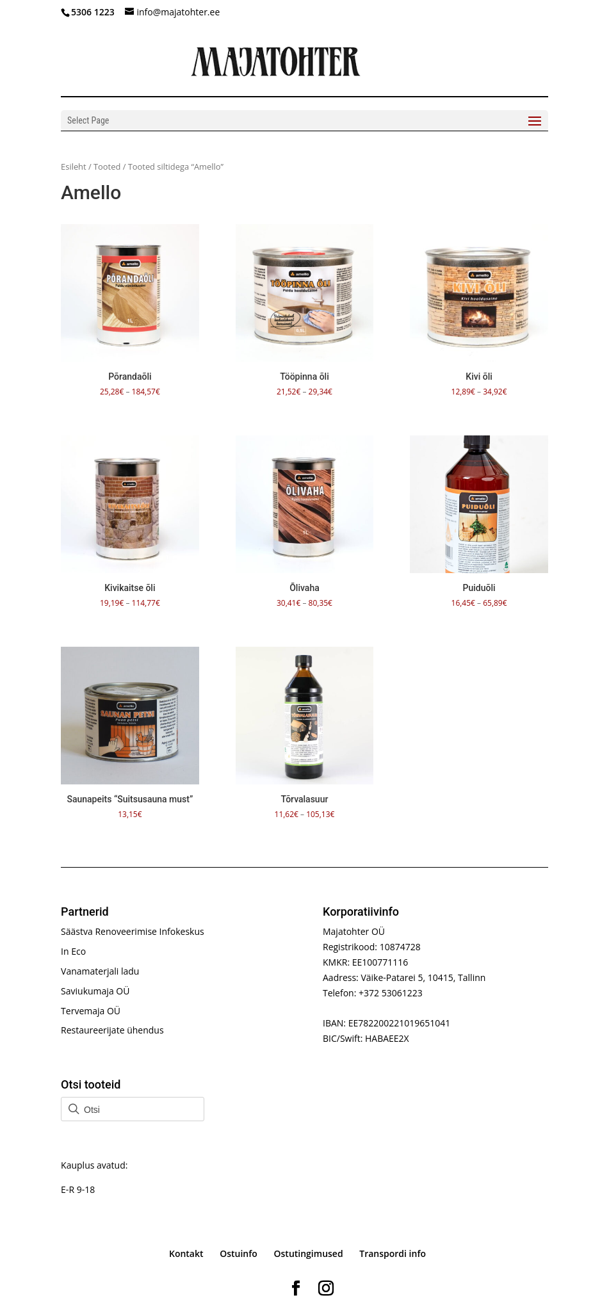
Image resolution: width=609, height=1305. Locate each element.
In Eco (73, 951)
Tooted (106, 166)
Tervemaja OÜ (90, 1011)
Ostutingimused (308, 1253)
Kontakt (186, 1253)
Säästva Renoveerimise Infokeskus (132, 931)
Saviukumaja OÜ (95, 991)
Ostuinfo (238, 1253)
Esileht (73, 166)
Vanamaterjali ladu (100, 971)
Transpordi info (392, 1253)
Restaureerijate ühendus (112, 1030)
